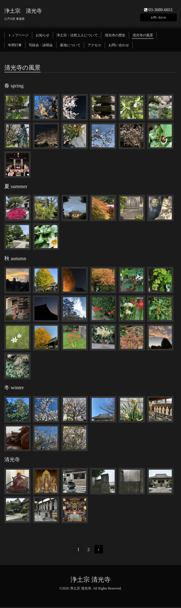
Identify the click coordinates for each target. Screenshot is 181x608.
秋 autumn (15, 259)
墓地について (70, 46)
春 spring (14, 87)
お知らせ (42, 36)
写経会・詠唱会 (41, 46)
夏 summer (15, 187)
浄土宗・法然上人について (77, 36)
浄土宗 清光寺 (23, 12)
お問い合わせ (158, 17)
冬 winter (14, 388)
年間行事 (15, 46)
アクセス (94, 46)
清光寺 (12, 460)
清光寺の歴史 (115, 36)
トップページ (18, 36)
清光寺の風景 (142, 36)
